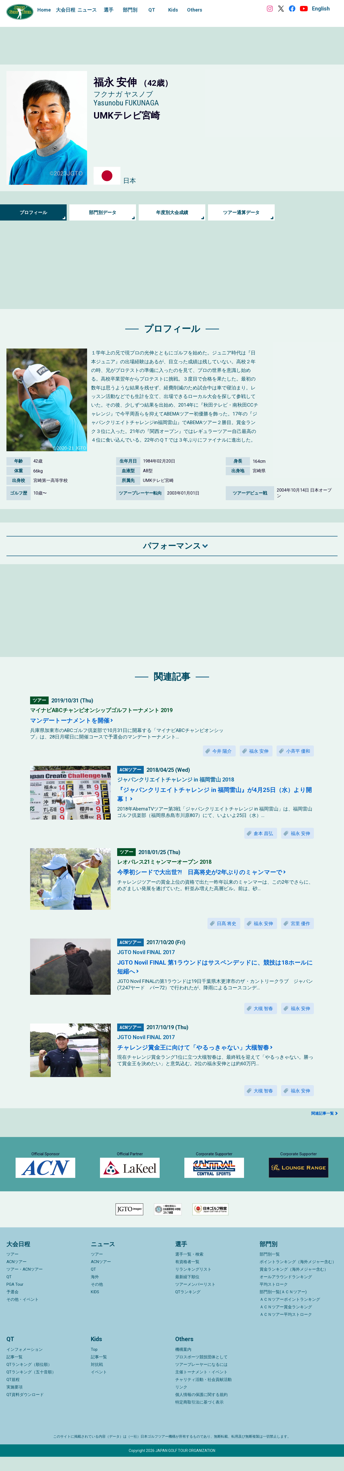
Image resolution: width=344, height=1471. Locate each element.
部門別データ (102, 212)
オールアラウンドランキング (286, 1291)
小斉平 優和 (297, 751)
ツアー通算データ (241, 212)
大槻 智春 (260, 1011)
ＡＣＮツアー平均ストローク (286, 1328)
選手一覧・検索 (189, 1268)
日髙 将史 (221, 925)
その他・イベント (22, 1313)
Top (94, 1363)
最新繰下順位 (187, 1291)
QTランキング (187, 1306)
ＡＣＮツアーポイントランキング (290, 1313)
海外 (95, 1291)
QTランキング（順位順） (29, 1378)
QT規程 (13, 1393)
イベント (99, 1386)
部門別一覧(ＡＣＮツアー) (283, 1306)
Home (44, 10)
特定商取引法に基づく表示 (199, 1416)
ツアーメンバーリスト (195, 1298)
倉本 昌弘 (260, 834)
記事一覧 (14, 1371)
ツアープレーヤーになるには (201, 1378)
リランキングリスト (193, 1283)
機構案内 (183, 1363)
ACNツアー (16, 1276)
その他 (97, 1298)
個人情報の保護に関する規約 (201, 1408)
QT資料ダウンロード (25, 1408)
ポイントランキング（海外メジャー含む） (298, 1276)
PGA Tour (14, 1298)
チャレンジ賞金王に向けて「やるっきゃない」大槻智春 (199, 1050)
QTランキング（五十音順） (31, 1386)
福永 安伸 (255, 751)
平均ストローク (274, 1298)
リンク (181, 1401)
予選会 (12, 1306)
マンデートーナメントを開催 (73, 720)
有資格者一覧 (187, 1276)
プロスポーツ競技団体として (201, 1371)
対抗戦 (97, 1378)
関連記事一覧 (322, 1117)
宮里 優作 (299, 925)
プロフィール (33, 212)
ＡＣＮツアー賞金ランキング (286, 1321)
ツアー (12, 1268)
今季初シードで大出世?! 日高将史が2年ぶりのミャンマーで (207, 873)
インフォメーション (24, 1363)
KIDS (95, 1306)
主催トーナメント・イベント (201, 1386)
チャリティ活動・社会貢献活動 (203, 1393)
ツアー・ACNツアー (24, 1283)
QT (9, 1291)
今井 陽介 (216, 751)
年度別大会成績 (172, 212)
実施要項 (14, 1401)
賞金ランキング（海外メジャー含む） (294, 1283)
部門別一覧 (270, 1268)
